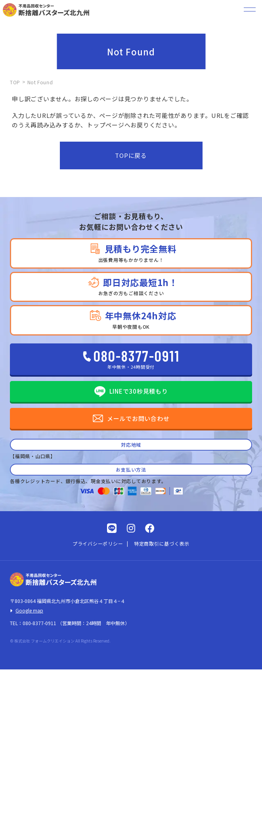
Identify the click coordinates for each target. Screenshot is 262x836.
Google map (29, 610)
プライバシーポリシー (98, 543)
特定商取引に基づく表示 (161, 543)
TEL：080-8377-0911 (33, 623)
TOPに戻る (131, 155)
